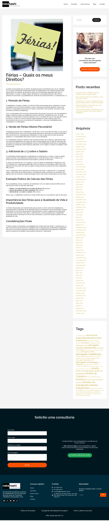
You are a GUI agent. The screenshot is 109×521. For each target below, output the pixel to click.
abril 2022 (79, 247)
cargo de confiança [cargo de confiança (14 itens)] (94, 364)
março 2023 (80, 220)
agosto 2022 (80, 237)
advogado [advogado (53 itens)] (85, 343)
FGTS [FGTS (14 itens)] (77, 390)
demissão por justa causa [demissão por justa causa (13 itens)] (85, 368)
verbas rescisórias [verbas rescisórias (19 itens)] (85, 395)
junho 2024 (79, 184)
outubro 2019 (80, 313)
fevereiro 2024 (80, 194)
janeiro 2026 (80, 139)
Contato (102, 4)
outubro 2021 (80, 263)
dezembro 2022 (81, 227)
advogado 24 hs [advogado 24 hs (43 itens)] (82, 345)
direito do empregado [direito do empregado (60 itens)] (85, 371)
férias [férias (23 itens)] (80, 390)
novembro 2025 (81, 144)
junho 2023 (79, 212)
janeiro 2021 (80, 285)
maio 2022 (79, 245)
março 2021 (80, 280)
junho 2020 (79, 303)
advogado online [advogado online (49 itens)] (87, 352)
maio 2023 (79, 215)
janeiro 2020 (80, 308)
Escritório (74, 4)
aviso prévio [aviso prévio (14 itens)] (86, 364)
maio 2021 (79, 275)
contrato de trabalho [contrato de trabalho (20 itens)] (82, 366)
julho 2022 (79, 240)
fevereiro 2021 (80, 283)
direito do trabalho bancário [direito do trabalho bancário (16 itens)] (93, 376)
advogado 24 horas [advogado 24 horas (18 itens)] (95, 343)
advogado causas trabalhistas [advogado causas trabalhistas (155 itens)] (87, 346)
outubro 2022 (80, 232)
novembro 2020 (81, 290)
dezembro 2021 (81, 258)
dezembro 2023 (81, 199)
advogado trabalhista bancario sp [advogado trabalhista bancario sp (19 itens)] (85, 356)
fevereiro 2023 (80, 222)
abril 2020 (79, 306)
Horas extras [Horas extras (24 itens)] (94, 390)
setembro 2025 (81, 149)
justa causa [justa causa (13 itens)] (101, 390)
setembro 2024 (81, 179)
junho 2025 (79, 157)
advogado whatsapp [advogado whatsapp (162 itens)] (86, 362)
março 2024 (80, 192)
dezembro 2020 (81, 288)
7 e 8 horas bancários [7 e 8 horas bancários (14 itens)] (81, 335)
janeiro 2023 (80, 225)
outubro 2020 (80, 293)
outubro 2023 (80, 205)
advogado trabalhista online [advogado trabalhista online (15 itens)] (92, 358)
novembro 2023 (81, 202)
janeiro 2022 (80, 255)
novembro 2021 (81, 260)
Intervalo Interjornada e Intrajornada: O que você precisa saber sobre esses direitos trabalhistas (90, 111)
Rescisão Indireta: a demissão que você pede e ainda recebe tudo (89, 106)
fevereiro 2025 (80, 167)
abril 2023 (79, 217)
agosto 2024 (80, 182)
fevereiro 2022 (80, 252)
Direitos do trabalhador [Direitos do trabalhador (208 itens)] (85, 384)
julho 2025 (79, 154)
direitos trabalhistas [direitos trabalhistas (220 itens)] (87, 386)
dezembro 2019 (81, 311)
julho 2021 (79, 270)
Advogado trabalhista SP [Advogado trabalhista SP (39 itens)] (85, 360)
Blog (94, 4)
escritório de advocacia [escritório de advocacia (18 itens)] (96, 388)
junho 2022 (79, 242)
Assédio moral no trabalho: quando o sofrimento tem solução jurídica (88, 93)
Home (66, 4)
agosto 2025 (80, 151)
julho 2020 (79, 300)
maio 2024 (79, 187)
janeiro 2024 (80, 197)
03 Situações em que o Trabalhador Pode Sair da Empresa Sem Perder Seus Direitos (89, 102)
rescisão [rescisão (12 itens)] (84, 393)
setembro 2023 (81, 207)
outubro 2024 (80, 177)
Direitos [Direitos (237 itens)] (80, 379)
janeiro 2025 (80, 169)
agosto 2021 (80, 268)
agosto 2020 (80, 298)
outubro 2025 (80, 146)
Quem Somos (85, 4)
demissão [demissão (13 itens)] (90, 366)
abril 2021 (79, 278)
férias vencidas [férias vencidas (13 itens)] (86, 390)
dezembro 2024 (81, 172)
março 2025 (80, 164)
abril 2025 (79, 162)
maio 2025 (79, 159)
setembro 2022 (81, 235)
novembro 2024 (81, 174)
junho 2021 (79, 273)
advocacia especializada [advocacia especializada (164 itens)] (86, 336)
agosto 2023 (80, 210)
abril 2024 (79, 189)
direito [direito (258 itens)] (95, 368)
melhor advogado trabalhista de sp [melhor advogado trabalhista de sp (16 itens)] (85, 392)
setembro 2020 (81, 295)
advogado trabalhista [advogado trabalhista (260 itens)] (88, 354)
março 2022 (80, 250)
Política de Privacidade (27, 511)
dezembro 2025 (81, 141)
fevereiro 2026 (80, 136)
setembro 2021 (81, 265)
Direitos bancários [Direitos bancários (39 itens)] (91, 380)
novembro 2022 (81, 230)
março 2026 (80, 134)
